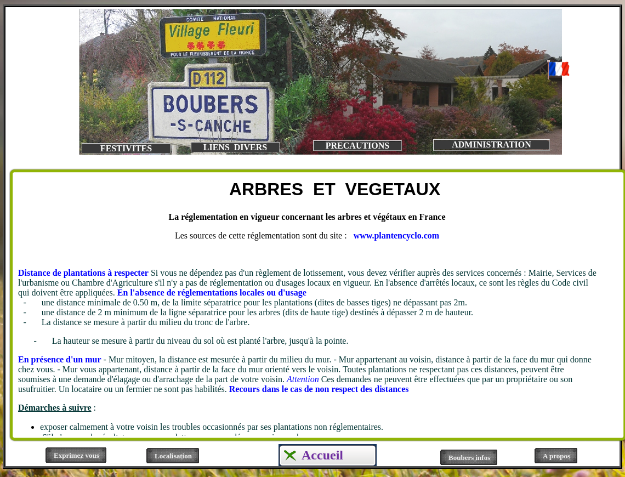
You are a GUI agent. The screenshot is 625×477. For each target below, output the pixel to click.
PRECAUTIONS (357, 145)
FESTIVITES (126, 148)
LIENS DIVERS (235, 147)
